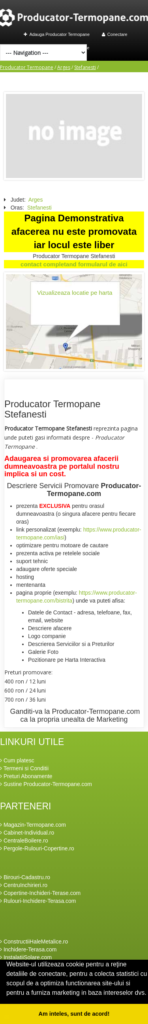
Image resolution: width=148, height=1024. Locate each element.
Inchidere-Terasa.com (28, 949)
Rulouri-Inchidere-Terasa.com (38, 901)
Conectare (114, 34)
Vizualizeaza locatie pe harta (74, 292)
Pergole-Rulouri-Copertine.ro (37, 848)
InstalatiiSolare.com (26, 957)
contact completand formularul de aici (74, 264)
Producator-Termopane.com (94, 490)
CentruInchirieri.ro (23, 885)
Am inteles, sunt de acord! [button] (74, 1014)
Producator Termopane (26, 67)
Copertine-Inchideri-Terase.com (40, 893)
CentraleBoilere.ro (24, 840)
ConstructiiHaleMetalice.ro (34, 941)
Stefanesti (85, 67)
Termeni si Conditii (24, 768)
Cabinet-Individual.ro (27, 832)
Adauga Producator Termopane (57, 34)
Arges (63, 67)
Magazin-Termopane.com (33, 825)
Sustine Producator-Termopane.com (46, 784)
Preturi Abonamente (26, 776)
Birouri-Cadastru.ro (25, 877)
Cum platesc (17, 760)
